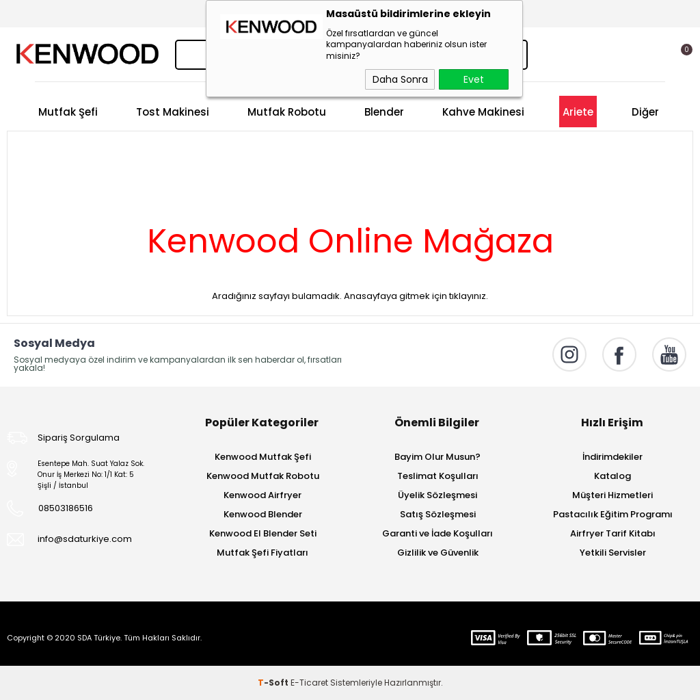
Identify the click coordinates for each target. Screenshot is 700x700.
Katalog (612, 475)
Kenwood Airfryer (262, 495)
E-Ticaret (309, 682)
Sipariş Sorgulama (79, 437)
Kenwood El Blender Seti (263, 533)
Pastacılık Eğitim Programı (613, 514)
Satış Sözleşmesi (438, 514)
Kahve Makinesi (483, 112)
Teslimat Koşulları (438, 475)
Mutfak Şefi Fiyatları (262, 552)
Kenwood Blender (263, 514)
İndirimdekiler (612, 456)
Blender (384, 112)
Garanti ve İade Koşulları (437, 533)
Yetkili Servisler (613, 552)
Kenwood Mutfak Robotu (262, 475)
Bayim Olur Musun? (437, 456)
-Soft (274, 682)
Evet (473, 79)
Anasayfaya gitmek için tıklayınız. (416, 295)
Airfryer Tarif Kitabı (613, 533)
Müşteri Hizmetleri (612, 495)
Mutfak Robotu (286, 112)
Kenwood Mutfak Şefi (263, 456)
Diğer (645, 112)
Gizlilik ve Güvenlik (438, 552)
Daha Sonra (400, 79)
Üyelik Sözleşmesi (437, 495)
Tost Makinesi (172, 112)
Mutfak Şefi (68, 112)
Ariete (578, 112)
